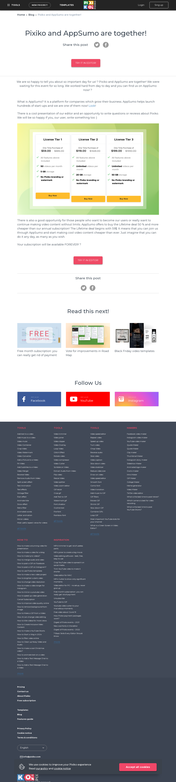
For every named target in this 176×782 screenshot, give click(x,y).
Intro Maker (132, 474)
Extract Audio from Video (65, 471)
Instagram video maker (137, 437)
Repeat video (96, 437)
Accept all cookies (138, 767)
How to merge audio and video (30, 560)
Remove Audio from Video (28, 478)
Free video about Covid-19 (65, 612)
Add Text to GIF (60, 497)
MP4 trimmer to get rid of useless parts (68, 547)
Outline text (59, 508)
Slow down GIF (97, 508)
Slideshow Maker (134, 463)
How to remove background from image (32, 608)
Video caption (96, 460)
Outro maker (133, 471)
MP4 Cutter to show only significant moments (70, 580)
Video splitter (59, 482)
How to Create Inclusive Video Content (30, 625)
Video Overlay (60, 445)
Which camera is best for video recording (140, 501)
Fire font (57, 511)
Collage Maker (133, 482)
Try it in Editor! (85, 63)
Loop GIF (94, 515)
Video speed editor (98, 434)
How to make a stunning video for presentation (32, 547)
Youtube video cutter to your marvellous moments (66, 607)
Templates (67, 5)
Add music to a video (26, 437)
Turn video (95, 445)
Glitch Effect (59, 452)
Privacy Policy (24, 728)
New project (40, 5)
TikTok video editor (135, 493)
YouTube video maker (136, 441)
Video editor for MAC (63, 575)
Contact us (22, 691)
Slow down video (97, 463)
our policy (42, 768)
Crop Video (22, 448)
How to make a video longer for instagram (31, 586)
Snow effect (22, 504)
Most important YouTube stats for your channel (105, 520)
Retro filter (22, 508)
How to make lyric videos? (28, 556)
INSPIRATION (61, 539)
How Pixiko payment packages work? (67, 617)
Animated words (24, 511)
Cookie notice (24, 733)
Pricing (21, 687)
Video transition (97, 489)
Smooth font (96, 482)
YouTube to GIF (60, 602)
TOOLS (21, 427)
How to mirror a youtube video (30, 592)
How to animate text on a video (31, 655)
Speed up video (96, 441)
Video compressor (61, 460)
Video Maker (132, 489)
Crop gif (57, 493)
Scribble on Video (61, 467)
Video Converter (24, 456)
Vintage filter (22, 493)
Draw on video (96, 474)
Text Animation (24, 485)
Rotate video (59, 456)
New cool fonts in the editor (66, 626)
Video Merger (23, 471)
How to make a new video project (31, 574)
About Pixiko (23, 696)
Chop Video (95, 448)
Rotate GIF (95, 500)
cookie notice (62, 768)
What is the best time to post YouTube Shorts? (139, 508)
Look (92, 105)
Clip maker (132, 452)
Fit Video (21, 463)
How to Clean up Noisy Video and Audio (31, 643)
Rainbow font (60, 515)
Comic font (95, 485)
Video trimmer (60, 434)
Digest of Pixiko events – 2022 (67, 629)
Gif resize (58, 489)
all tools (21, 528)
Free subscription (26, 700)
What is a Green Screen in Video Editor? (104, 526)
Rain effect (22, 497)
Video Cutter (59, 463)
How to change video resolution (31, 582)
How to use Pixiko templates (29, 571)
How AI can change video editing (31, 617)
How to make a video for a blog (30, 552)
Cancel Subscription (26, 599)
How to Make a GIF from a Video (31, 613)
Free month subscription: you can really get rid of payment (68, 593)
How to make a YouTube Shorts (31, 631)
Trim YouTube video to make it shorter (67, 570)
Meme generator (134, 485)
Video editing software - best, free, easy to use (68, 557)
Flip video (58, 474)
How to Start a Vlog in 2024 (29, 634)
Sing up (159, 5)
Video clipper (59, 441)
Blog (19, 714)
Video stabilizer (96, 467)
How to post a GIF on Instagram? (31, 567)
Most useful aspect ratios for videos (32, 523)
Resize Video (59, 478)
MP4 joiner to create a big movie (68, 552)
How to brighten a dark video (30, 578)
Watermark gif (60, 500)
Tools (14, 5)
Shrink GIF (95, 504)
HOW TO (22, 539)
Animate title (23, 500)
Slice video (94, 456)
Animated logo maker (136, 467)
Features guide (25, 719)
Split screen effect (24, 482)
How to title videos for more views (32, 620)
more (20, 673)
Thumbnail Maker (135, 456)
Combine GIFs (96, 511)
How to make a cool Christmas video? (30, 649)
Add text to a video (25, 434)
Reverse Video (23, 474)
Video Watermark (25, 452)
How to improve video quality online (33, 603)
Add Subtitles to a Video (27, 467)
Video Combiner (24, 445)
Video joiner (59, 437)
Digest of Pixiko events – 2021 (66, 622)
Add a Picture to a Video (27, 460)
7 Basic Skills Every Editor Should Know (68, 634)
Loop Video (58, 448)
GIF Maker (131, 478)
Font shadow (59, 504)
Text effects (22, 489)
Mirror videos (22, 519)
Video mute (22, 441)
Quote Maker (133, 445)
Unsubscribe (59, 598)
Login (141, 5)
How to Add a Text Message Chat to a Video (32, 659)
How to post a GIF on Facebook (30, 563)
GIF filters (94, 497)
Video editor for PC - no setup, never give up (69, 586)
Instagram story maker (137, 460)
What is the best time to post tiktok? (143, 497)
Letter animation (24, 515)
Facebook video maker (137, 434)
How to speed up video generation (32, 596)
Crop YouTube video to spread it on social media (69, 563)
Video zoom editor (62, 485)
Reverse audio (96, 452)
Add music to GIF (97, 493)
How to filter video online (28, 638)
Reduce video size (97, 471)
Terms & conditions (27, 737)
